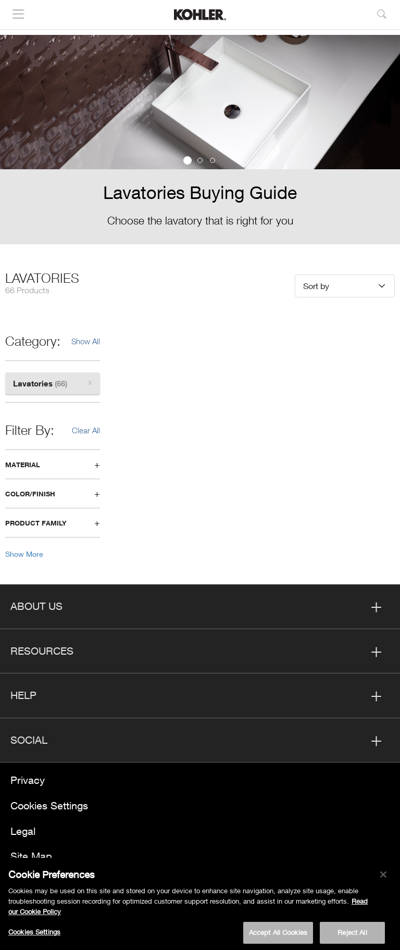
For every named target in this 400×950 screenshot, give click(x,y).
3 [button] (212, 160)
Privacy (27, 780)
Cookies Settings (49, 805)
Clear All (86, 430)
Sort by (316, 286)
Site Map (31, 856)
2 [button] (200, 160)
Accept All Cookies (278, 936)
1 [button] (187, 160)
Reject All (352, 936)
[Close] (383, 877)
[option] (200, 139)
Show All (85, 341)
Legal (22, 831)
